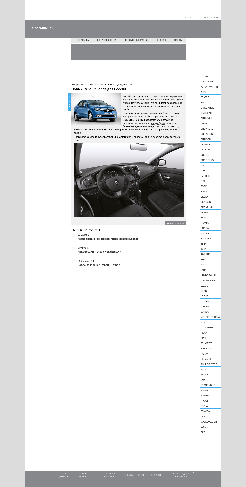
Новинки (156, 475)
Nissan (205, 332)
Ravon (205, 353)
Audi (203, 92)
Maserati (206, 306)
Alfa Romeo (208, 81)
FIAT (203, 181)
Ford (204, 186)
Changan (206, 118)
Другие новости (175, 223)
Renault (206, 359)
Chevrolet (208, 128)
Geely (204, 196)
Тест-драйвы (82, 40)
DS (202, 165)
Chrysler (207, 134)
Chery (205, 123)
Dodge (205, 155)
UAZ (203, 416)
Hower (205, 233)
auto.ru (42, 28)
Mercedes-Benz (210, 317)
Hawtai (205, 223)
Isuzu (204, 249)
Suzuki (205, 395)
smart (205, 380)
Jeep (203, 259)
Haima (204, 212)
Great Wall (208, 207)
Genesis (206, 202)
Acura (205, 76)
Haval (204, 217)
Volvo (204, 427)
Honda (205, 228)
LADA (204, 270)
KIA (202, 264)
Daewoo (206, 144)
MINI (203, 322)
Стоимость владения (137, 40)
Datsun (205, 149)
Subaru (205, 390)
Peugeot (206, 343)
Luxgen (205, 301)
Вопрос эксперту (107, 40)
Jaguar (205, 254)
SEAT (203, 369)
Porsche (206, 348)
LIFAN (204, 291)
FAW (203, 170)
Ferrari (206, 175)
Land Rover (208, 280)
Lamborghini (209, 275)
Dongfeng (207, 160)
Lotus (204, 296)
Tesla (204, 406)
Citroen (206, 139)
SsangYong (208, 385)
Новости (177, 40)
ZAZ (203, 432)
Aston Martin (209, 87)
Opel (204, 338)
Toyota (205, 411)
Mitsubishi (207, 327)
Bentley (206, 97)
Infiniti (205, 244)
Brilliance (207, 107)
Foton (205, 191)
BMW (203, 102)
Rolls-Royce (209, 364)
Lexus (204, 285)
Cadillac (206, 113)
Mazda (205, 312)
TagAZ (204, 401)
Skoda (205, 374)
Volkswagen (209, 421)
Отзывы (161, 40)
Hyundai (206, 238)
